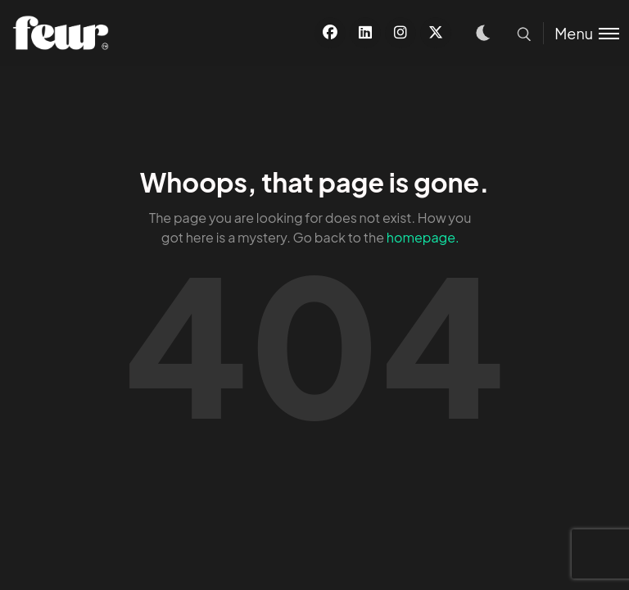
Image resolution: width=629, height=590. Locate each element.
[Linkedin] (365, 32)
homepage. (423, 237)
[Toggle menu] (581, 33)
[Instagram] (400, 32)
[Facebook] (330, 32)
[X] (435, 32)
